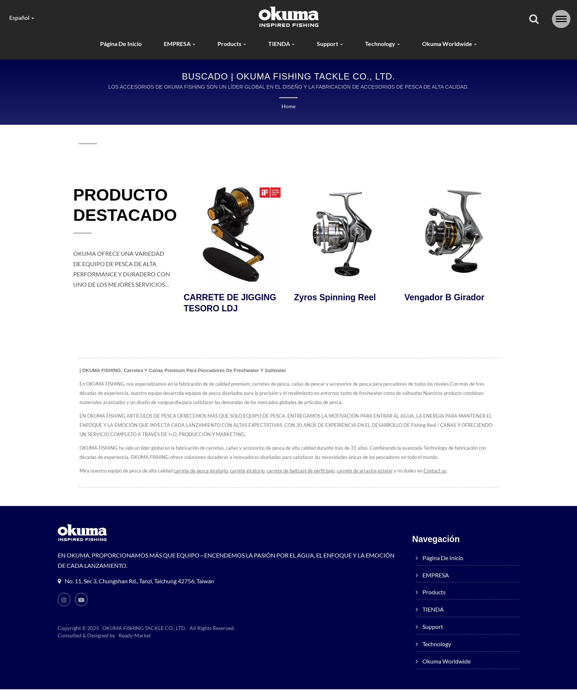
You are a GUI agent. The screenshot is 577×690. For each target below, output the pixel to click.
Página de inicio (115, 44)
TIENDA (282, 44)
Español (23, 18)
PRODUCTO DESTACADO (125, 205)
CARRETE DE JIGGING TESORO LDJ (230, 303)
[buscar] (534, 19)
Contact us (439, 471)
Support (332, 44)
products (231, 44)
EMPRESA (177, 44)
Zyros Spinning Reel (335, 298)
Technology (387, 44)
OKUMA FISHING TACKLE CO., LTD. (145, 629)
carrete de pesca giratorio (203, 471)
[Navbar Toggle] (561, 19)
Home (288, 107)
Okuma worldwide (456, 44)
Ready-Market (136, 636)
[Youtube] (81, 600)
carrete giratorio (249, 471)
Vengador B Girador (444, 298)
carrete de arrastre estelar (367, 471)
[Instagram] (64, 600)
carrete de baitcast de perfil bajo (303, 471)
